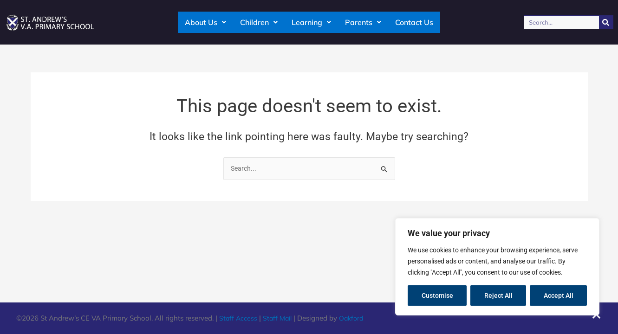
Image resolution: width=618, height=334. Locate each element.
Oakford (355, 318)
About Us (205, 22)
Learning (311, 22)
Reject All (498, 295)
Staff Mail (279, 318)
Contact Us (414, 22)
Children (259, 22)
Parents (363, 22)
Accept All (558, 295)
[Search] (606, 22)
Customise (437, 295)
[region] (497, 266)
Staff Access (238, 318)
